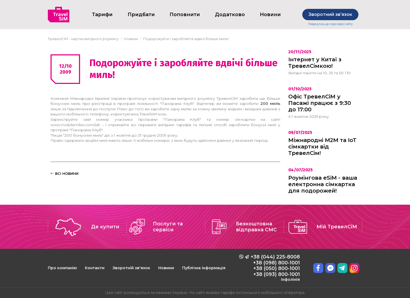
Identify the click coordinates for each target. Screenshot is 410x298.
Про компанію (62, 267)
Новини (166, 267)
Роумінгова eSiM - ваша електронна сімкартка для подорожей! (322, 184)
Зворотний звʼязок (330, 14)
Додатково (230, 14)
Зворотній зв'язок (131, 267)
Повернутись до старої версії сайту (330, 24)
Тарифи (102, 14)
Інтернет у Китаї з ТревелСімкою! (314, 62)
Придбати (141, 14)
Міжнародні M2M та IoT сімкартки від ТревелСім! (322, 146)
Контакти (95, 267)
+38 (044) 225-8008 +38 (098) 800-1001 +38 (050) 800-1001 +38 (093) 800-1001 (275, 268)
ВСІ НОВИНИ (64, 173)
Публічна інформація (203, 267)
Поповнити (185, 14)
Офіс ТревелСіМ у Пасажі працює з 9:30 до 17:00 (319, 103)
